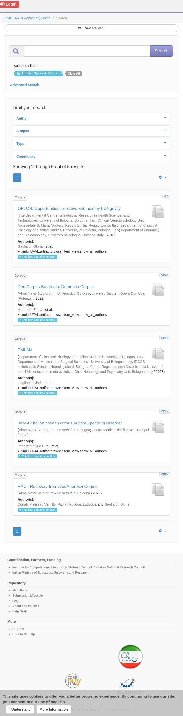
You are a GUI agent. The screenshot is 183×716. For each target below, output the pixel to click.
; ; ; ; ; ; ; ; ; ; (91, 385)
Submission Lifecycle (27, 595)
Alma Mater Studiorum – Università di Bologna (54, 293)
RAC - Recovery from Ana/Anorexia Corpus (58, 486)
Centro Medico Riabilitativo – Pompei (120, 430)
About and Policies (25, 606)
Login (8, 4)
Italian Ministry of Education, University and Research (50, 572)
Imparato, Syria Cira (33, 446)
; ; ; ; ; (91, 249)
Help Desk (19, 611)
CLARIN (18, 629)
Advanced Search (24, 85)
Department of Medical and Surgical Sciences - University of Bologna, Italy (75, 362)
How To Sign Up (23, 634)
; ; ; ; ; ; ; (91, 312)
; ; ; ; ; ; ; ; (91, 449)
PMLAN (25, 350)
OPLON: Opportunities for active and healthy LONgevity (69, 208)
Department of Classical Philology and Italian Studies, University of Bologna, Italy (81, 357)
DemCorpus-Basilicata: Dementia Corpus (56, 286)
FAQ (15, 601)
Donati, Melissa (29, 504)
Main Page (19, 590)
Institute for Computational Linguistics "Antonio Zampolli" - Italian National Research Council (78, 567)
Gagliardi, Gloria (30, 246)
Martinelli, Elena (30, 310)
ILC (166, 196)
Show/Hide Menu (91, 28)
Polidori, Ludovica (83, 504)
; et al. (91, 249)
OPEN (164, 274)
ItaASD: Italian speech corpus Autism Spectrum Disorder (70, 423)
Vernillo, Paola (55, 504)
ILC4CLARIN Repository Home (27, 18)
